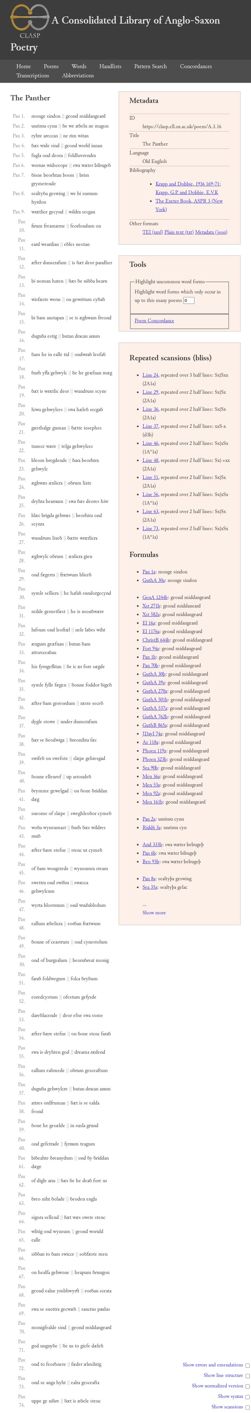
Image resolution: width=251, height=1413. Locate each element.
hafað (75, 593)
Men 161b (152, 802)
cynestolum (96, 942)
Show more (154, 913)
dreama (82, 1052)
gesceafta (90, 1382)
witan (83, 136)
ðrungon (100, 1272)
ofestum (71, 997)
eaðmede (55, 1070)
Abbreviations (78, 75)
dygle (36, 722)
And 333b (152, 844)
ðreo (36, 1199)
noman (44, 281)
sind (55, 145)
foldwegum (53, 979)
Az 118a (150, 742)
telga (66, 446)
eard (35, 244)
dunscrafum (55, 263)
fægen (60, 685)
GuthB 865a (154, 725)
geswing (57, 193)
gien (88, 556)
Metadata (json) (211, 232)
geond (72, 116)
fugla (36, 155)
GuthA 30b (153, 674)
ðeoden (77, 1199)
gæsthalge (41, 428)
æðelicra (54, 923)
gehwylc (59, 373)
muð (36, 836)
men (103, 1254)
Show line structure (223, 1375)
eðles (69, 244)
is (73, 263)
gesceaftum (96, 1070)
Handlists (110, 66)
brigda (48, 515)
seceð (97, 703)
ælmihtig (92, 1364)
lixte (87, 483)
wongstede (58, 868)
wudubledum (92, 905)
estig (52, 336)
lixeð (57, 538)
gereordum (64, 703)
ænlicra (55, 483)
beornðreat (83, 960)
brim (84, 175)
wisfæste (39, 299)
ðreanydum (61, 1158)
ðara (76, 460)
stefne (60, 850)
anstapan (55, 318)
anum (94, 336)
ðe (64, 126)
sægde (99, 666)
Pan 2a (148, 819)
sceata (105, 1291)
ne (91, 126)
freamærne (54, 226)
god (65, 1052)
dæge (36, 1166)
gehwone (60, 1272)
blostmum (54, 905)
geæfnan (93, 373)
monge (38, 116)
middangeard (92, 116)
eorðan (74, 923)
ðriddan (99, 791)
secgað (96, 409)
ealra (75, 1382)
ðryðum (89, 979)
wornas (38, 165)
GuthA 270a (154, 691)
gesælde (57, 1125)
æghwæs (39, 483)
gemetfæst (54, 611)
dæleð (97, 1346)
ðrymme (40, 791)
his (34, 666)
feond (37, 1111)
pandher (103, 263)
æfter (36, 263)
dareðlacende (44, 1015)
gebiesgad (95, 758)
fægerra (48, 575)
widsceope (57, 165)
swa (76, 165)
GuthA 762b (155, 717)
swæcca (81, 882)
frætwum (69, 575)
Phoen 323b (154, 759)
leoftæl (63, 630)
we (71, 126)
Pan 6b (149, 853)
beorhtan (52, 175)
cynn (52, 126)
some (97, 1015)
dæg (35, 799)
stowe (49, 722)
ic (74, 666)
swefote (60, 758)
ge (45, 1401)
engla (91, 1199)
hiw (104, 501)
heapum (83, 1272)
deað (87, 1180)
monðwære (93, 611)
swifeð (37, 758)
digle (42, 1180)
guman (59, 428)
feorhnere (56, 1364)
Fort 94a (150, 648)
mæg (107, 373)
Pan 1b (149, 657)
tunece (38, 446)
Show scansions (227, 1407)
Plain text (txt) (179, 232)
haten (57, 281)
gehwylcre (57, 1089)
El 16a (148, 623)
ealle (57, 354)
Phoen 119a (154, 751)
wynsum (61, 1231)
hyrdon (38, 202)
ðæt (80, 263)
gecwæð (68, 1309)
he (44, 354)
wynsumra (84, 868)
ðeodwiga (54, 740)
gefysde (88, 997)
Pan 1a (148, 572)
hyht (61, 1382)
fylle (49, 685)
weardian (50, 244)
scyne (101, 391)
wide (45, 145)
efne (77, 1015)
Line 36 (150, 409)
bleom (37, 460)
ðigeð (106, 685)
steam (102, 868)
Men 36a (151, 776)
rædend (98, 1052)
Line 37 (150, 426)
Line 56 (150, 494)
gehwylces (52, 409)
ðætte (76, 428)
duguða (38, 336)
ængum (38, 644)
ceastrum (60, 942)
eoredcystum (44, 997)
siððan (37, 1254)
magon (102, 126)
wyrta (36, 905)
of (51, 813)
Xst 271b (151, 606)
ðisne (36, 175)
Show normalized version (217, 1386)
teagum (87, 1144)
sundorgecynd (97, 593)
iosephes (93, 428)
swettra (38, 882)
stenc (76, 850)
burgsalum (56, 960)
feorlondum (82, 226)
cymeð (104, 813)
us (105, 1180)
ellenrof (53, 777)
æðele (83, 1401)
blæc (35, 515)
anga (50, 1382)
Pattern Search (150, 66)
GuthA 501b (155, 700)
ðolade (58, 1199)
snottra (52, 1309)
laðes (90, 630)
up (69, 777)
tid (66, 354)
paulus (103, 1309)
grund (92, 1125)
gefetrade (50, 1144)
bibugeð (102, 165)
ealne (50, 1291)
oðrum (74, 483)
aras (52, 1180)
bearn (101, 281)
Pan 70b (150, 665)
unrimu (38, 126)
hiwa (36, 409)
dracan (81, 336)
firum (36, 226)
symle (37, 593)
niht (46, 1199)
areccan (50, 136)
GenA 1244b (155, 597)
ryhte (36, 136)
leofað (99, 354)
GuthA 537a (154, 708)
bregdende (56, 460)
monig (102, 960)
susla (80, 1125)
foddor (92, 685)
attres (36, 1103)
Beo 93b (150, 862)
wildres (98, 827)
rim (72, 136)
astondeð (82, 777)
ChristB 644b (156, 640)
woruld (96, 1231)
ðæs (35, 145)
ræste (85, 703)
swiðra (62, 882)
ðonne (78, 685)
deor (89, 263)
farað (36, 979)
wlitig (36, 1231)
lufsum (38, 630)
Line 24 (150, 375)
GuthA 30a (153, 580)
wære (51, 446)
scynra (37, 524)
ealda (94, 1103)
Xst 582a (150, 614)
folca (75, 979)
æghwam (88, 318)
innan (96, 145)
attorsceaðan (43, 652)
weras (55, 299)
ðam (41, 318)
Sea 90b (150, 768)
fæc (93, 740)
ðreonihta (79, 740)
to (48, 1254)
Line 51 (150, 477)
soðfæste (88, 1254)
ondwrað (83, 354)
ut (85, 850)
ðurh (36, 373)
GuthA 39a (153, 683)
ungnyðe (49, 1346)
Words (79, 66)
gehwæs (63, 515)
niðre (54, 1401)
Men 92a (151, 793)
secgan (88, 212)
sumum (90, 193)
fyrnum (71, 1144)
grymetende (43, 184)
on (98, 226)
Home (23, 66)
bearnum (54, 501)
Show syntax (230, 1396)
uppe (36, 1401)
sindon (53, 116)
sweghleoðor (83, 813)
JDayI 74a (152, 734)
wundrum (84, 391)
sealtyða (39, 193)
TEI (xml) (152, 232)
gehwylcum (43, 891)
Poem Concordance (154, 321)
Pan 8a (148, 879)
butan (68, 336)
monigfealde (44, 1327)
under (66, 722)
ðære (47, 850)
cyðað (99, 299)
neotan (83, 244)
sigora (37, 1217)
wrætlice (39, 212)
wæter (87, 165)
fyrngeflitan (50, 666)
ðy (89, 1158)
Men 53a (151, 785)
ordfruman (54, 1103)
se (71, 318)
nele (79, 630)
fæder (76, 1364)
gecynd (56, 212)
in (50, 354)
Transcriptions (32, 75)
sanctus (88, 1309)
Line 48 (150, 460)
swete (87, 1217)
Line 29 (150, 392)
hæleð (82, 409)
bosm (68, 175)
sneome (39, 813)
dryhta (37, 501)
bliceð (85, 575)
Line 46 (150, 443)
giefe (85, 1346)
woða (36, 827)
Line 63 (150, 511)
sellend (51, 1217)
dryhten (52, 1052)
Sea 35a (149, 887)
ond (46, 155)
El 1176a (150, 631)
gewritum (82, 299)
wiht (100, 630)
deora (57, 155)
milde (37, 611)
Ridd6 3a (151, 827)
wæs (77, 1217)
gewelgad (59, 791)
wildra (75, 212)
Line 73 (150, 528)
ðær (35, 740)
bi (79, 193)
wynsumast (54, 827)
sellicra (52, 593)
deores (92, 501)
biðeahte (40, 1158)
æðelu (81, 126)
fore (87, 666)
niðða (89, 281)
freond (104, 318)
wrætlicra (88, 538)
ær (79, 666)
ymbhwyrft (68, 1291)
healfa (44, 1272)
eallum (38, 923)
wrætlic (51, 391)
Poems (51, 66)
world (84, 145)
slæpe (78, 758)
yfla (45, 373)
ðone (85, 791)
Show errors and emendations (213, 1365)
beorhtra (90, 460)
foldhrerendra (82, 155)
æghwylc (39, 556)
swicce (67, 1254)
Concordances (196, 66)
